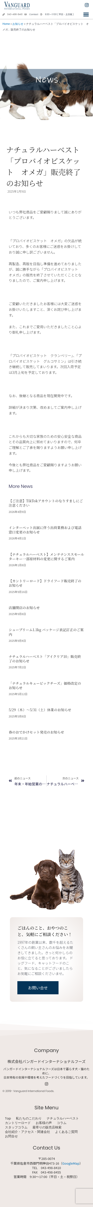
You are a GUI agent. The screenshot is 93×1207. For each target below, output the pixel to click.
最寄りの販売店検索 (47, 1127)
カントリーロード (18, 1123)
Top (8, 1118)
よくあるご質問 (66, 1132)
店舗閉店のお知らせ (24, 607)
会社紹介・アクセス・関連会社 (27, 1132)
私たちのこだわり (29, 1118)
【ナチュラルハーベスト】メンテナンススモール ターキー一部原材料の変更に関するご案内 (46, 556)
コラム (61, 1123)
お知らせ (17, 24)
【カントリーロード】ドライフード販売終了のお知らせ (45, 583)
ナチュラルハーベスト (63, 1118)
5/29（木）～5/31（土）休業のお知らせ (40, 709)
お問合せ (11, 1136)
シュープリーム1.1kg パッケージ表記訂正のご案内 (46, 632)
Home (6, 24)
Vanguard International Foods (33, 1091)
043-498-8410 (15, 14)
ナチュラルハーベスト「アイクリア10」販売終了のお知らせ (45, 658)
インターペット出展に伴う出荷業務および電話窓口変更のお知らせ (45, 529)
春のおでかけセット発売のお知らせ (36, 732)
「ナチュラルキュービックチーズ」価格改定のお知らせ (45, 685)
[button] (86, 14)
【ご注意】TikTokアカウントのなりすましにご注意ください (46, 503)
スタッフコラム (16, 1127)
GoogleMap (70, 1163)
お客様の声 (44, 1123)
